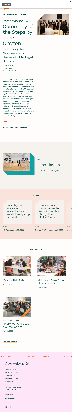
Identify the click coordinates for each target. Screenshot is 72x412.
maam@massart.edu (12, 398)
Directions (9, 394)
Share (23, 15)
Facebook (10, 406)
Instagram (5, 406)
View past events (10, 15)
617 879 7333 (9, 400)
